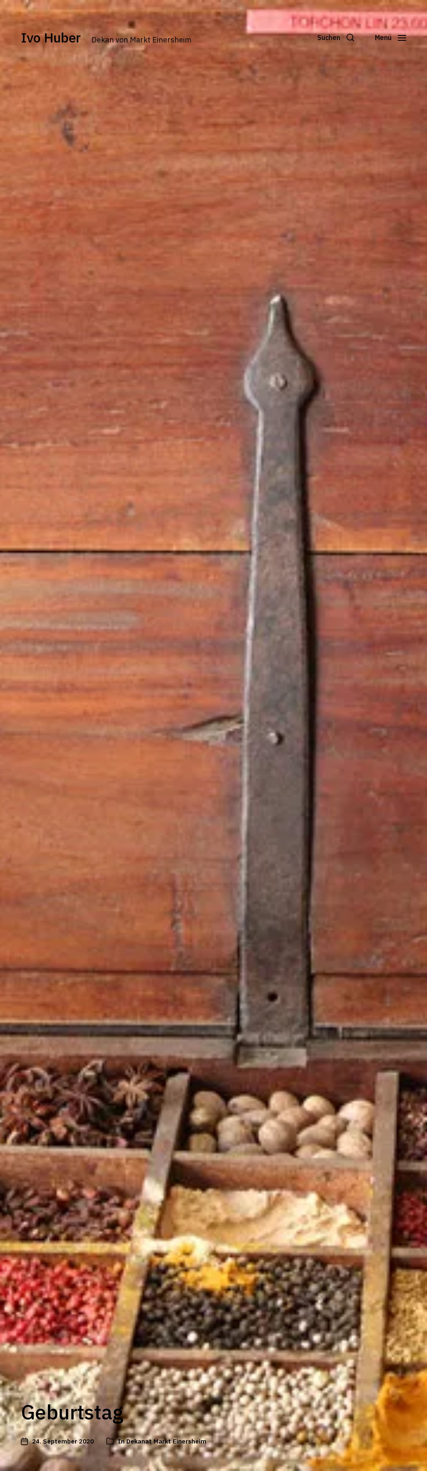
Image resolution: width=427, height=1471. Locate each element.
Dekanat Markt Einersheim (166, 1441)
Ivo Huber (51, 37)
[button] (335, 37)
